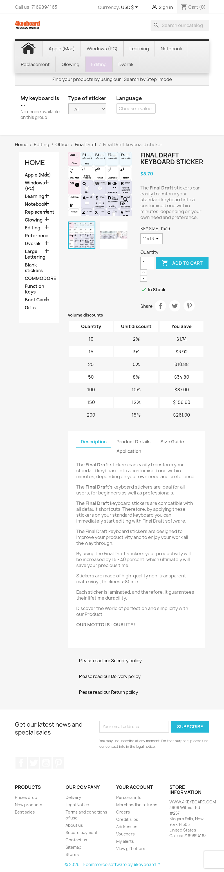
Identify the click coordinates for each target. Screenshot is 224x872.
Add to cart (182, 263)
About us (74, 825)
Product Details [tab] (134, 442)
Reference (36, 236)
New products (28, 804)
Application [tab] (129, 451)
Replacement (39, 212)
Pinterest (189, 305)
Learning (34, 196)
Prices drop (26, 797)
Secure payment (82, 832)
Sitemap (73, 847)
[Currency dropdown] (130, 7)
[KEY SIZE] (151, 238)
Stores (72, 854)
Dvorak (33, 244)
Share (160, 305)
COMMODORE (39, 278)
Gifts (30, 308)
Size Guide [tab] (172, 442)
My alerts (125, 841)
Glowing (33, 220)
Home (35, 162)
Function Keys (34, 289)
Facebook (21, 763)
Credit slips (127, 819)
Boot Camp (37, 300)
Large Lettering (35, 254)
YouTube (45, 763)
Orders (123, 812)
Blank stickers (34, 268)
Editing (32, 228)
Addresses (126, 826)
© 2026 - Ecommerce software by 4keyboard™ (112, 865)
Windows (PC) (35, 185)
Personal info (129, 797)
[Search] (180, 25)
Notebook (36, 204)
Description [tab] (94, 442)
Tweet (174, 305)
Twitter (33, 763)
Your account (134, 787)
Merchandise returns (136, 804)
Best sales (25, 812)
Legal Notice (77, 804)
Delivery (73, 797)
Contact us (76, 839)
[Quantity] (147, 263)
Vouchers (125, 834)
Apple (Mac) (38, 175)
